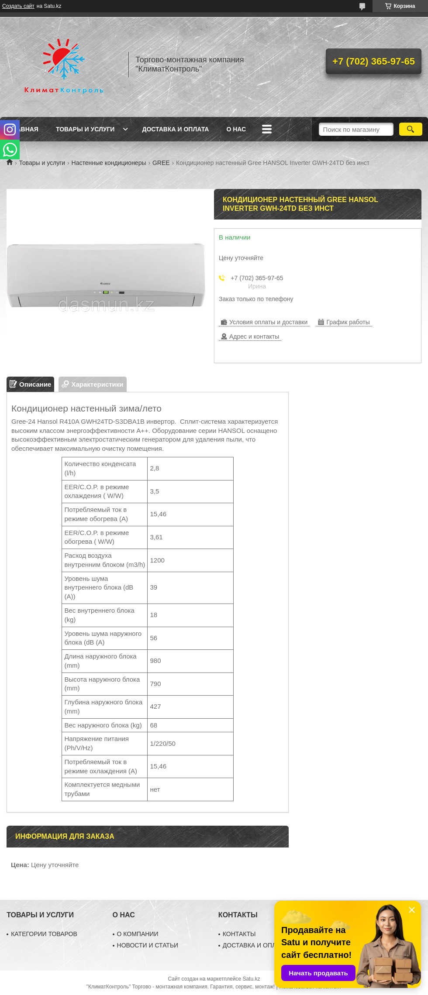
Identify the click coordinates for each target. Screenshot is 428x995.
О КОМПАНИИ (138, 933)
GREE (161, 162)
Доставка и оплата (175, 129)
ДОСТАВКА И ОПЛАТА (255, 945)
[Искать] (410, 129)
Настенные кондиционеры (109, 162)
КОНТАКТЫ (239, 933)
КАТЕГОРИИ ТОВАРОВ (44, 933)
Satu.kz (251, 979)
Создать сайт (18, 6)
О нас (236, 129)
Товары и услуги (85, 129)
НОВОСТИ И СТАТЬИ (148, 945)
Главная (23, 129)
